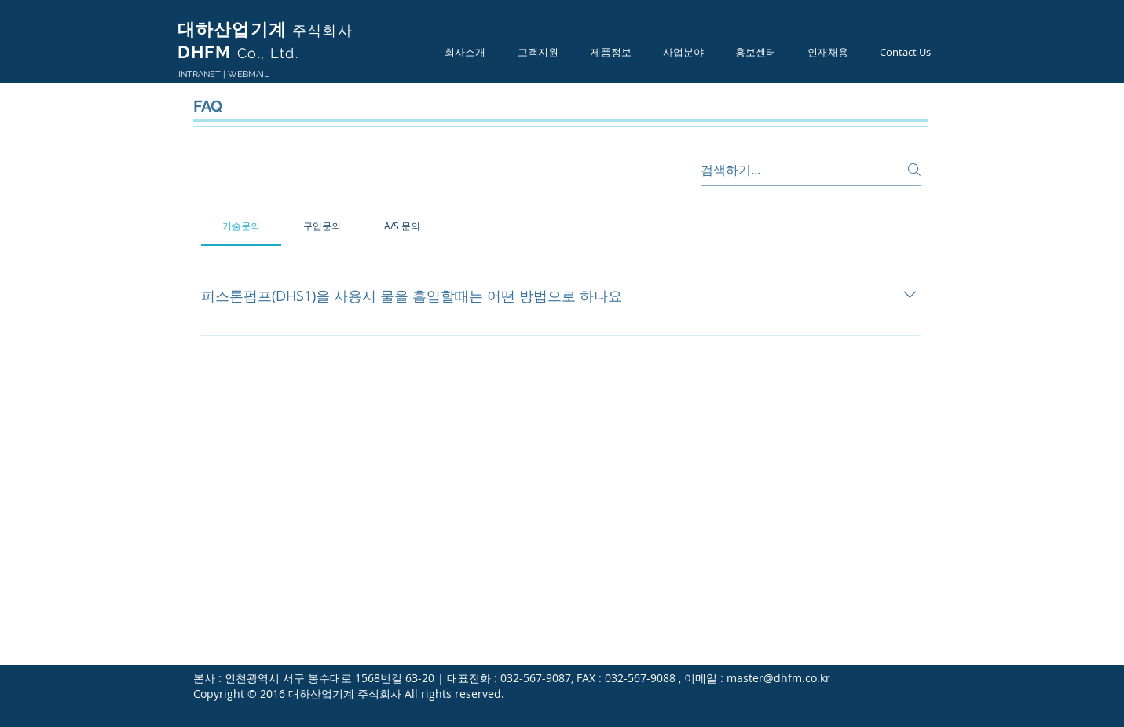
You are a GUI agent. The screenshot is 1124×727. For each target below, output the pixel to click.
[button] (465, 52)
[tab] (241, 225)
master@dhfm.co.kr (778, 677)
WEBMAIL (248, 74)
